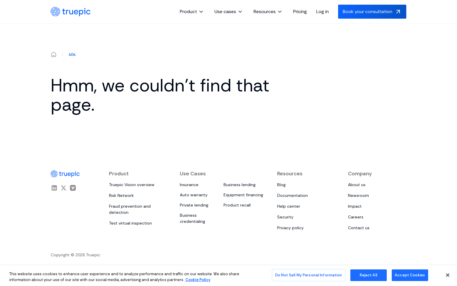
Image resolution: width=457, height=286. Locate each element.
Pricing (300, 11)
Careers (355, 217)
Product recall (237, 205)
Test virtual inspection (130, 223)
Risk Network (121, 195)
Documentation (292, 195)
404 (71, 54)
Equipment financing (243, 194)
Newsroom (358, 195)
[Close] (447, 275)
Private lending (194, 205)
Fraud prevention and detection (130, 209)
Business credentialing (192, 218)
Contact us (359, 227)
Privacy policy (290, 227)
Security (285, 217)
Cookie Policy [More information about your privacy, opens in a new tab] (197, 279)
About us (356, 184)
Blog (281, 184)
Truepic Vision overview (131, 184)
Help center (288, 206)
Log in (322, 11)
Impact (355, 206)
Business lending (240, 184)
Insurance (189, 184)
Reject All (368, 275)
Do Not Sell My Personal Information (308, 275)
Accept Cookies (410, 275)
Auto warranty (194, 194)
